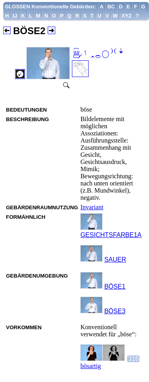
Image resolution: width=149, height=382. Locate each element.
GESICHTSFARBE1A (110, 235)
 (98, 53)
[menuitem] (50, 6)
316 (133, 358)
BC (111, 7)
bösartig (90, 366)
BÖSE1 (114, 286)
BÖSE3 (114, 311)
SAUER (115, 259)
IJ (15, 16)
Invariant (91, 207)
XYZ (127, 16)
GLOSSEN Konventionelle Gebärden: (50, 7)
